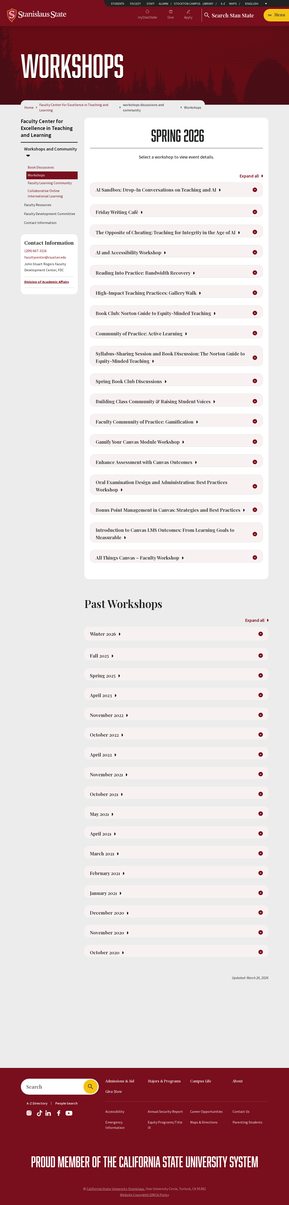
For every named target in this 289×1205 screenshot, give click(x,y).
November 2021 (110, 835)
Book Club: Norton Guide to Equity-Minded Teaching (163, 333)
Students (117, 4)
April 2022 (104, 814)
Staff (151, 4)
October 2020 (108, 1028)
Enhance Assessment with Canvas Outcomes (151, 494)
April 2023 (104, 749)
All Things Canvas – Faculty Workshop (144, 604)
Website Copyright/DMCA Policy (144, 1194)
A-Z (223, 4)
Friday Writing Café (122, 216)
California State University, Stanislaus (115, 1188)
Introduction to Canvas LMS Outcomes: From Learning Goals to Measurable (170, 578)
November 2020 (111, 1007)
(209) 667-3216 (35, 251)
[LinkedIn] (48, 1115)
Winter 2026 (107, 682)
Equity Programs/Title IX (165, 1125)
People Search (66, 1103)
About (238, 1081)
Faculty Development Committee (49, 214)
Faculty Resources (37, 205)
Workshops (36, 175)
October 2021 (108, 856)
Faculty (135, 4)
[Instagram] (31, 1115)
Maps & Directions (204, 1122)
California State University (173, 1161)
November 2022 (111, 771)
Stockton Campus (187, 4)
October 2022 (108, 792)
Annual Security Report (165, 1111)
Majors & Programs (164, 1081)
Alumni (163, 4)
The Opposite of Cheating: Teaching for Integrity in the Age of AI (171, 242)
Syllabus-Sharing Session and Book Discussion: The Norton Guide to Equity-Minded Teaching (168, 381)
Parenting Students (247, 1122)
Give (170, 17)
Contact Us (241, 1111)
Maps (233, 4)
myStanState (147, 17)
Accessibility (114, 1111)
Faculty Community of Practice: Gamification (153, 450)
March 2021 (106, 921)
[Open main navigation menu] (276, 15)
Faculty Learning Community (50, 183)
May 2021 (103, 878)
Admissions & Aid (119, 1081)
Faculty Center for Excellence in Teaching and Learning (73, 107)
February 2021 (109, 942)
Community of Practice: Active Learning (147, 355)
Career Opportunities (206, 1111)
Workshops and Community (50, 149)
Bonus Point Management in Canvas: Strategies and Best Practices (165, 549)
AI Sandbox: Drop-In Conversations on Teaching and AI (166, 191)
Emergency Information (115, 1125)
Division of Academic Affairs (46, 282)
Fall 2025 (103, 706)
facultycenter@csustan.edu (45, 257)
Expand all (251, 176)
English (251, 3)
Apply (188, 17)
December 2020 (111, 985)
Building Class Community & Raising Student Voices (162, 428)
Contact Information (40, 223)
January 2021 (108, 964)
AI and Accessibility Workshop (135, 267)
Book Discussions (41, 167)
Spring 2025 (106, 728)
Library (208, 4)
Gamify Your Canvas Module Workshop (145, 472)
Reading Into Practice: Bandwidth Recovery (151, 289)
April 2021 (104, 899)
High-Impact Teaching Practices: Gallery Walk (155, 311)
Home (29, 107)
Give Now (113, 1092)
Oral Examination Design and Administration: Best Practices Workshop (170, 519)
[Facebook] (60, 1115)
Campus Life (200, 1081)
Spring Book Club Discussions (135, 406)
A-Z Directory (37, 1103)
